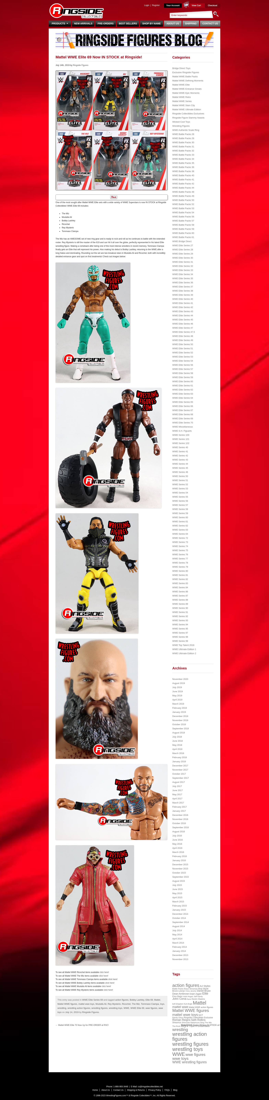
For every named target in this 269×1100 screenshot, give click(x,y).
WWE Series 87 (180, 595)
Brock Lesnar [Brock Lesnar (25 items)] (178, 991)
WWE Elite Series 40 (182, 299)
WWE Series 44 (180, 464)
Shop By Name (151, 23)
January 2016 (179, 860)
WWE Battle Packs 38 (183, 171)
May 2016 (177, 844)
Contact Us (210, 23)
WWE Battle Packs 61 (183, 237)
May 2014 (177, 934)
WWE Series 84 (180, 587)
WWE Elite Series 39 (182, 295)
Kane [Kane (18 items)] (189, 999)
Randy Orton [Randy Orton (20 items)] (177, 1018)
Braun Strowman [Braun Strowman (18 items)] (191, 989)
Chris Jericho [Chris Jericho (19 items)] (190, 991)
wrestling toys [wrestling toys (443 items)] (187, 1049)
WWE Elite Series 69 (92, 1000)
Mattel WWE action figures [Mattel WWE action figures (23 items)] (201, 1007)
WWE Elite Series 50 (182, 344)
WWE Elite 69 (137, 1008)
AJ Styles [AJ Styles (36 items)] (205, 986)
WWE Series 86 (180, 591)
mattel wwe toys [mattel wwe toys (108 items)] (185, 1015)
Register (156, 5)
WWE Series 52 (180, 484)
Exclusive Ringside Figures (185, 72)
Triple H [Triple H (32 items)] (193, 1026)
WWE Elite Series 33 (182, 270)
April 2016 (177, 848)
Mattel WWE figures (67, 1004)
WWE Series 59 (180, 513)
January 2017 (179, 811)
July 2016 (177, 835)
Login (146, 5)
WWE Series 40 (180, 447)
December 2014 (180, 914)
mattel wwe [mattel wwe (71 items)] (180, 1007)
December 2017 (180, 765)
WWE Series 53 (180, 488)
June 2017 (177, 790)
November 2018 (180, 720)
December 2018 (180, 716)
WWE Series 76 (180, 554)
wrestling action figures (79, 1008)
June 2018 (177, 741)
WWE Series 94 (180, 624)
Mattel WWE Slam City (183, 105)
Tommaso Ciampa (150, 1004)
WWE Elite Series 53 (182, 356)
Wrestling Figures (181, 126)
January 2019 (179, 712)
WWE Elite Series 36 (182, 282)
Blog (175, 1090)
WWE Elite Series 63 (182, 393)
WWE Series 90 (180, 608)
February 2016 (179, 856)
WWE (126, 1008)
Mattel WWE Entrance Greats (187, 89)
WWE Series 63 (180, 529)
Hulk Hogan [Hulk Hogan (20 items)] (188, 996)
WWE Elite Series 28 (182, 249)
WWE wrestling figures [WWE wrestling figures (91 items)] (189, 1062)
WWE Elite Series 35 (182, 278)
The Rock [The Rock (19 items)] (176, 1026)
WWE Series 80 (180, 571)
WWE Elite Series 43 (182, 311)
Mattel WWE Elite (181, 84)
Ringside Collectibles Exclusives (188, 113)
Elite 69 (149, 1000)
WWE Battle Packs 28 (183, 134)
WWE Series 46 (180, 472)
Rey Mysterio (114, 1004)
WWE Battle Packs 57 (183, 220)
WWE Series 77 (180, 558)
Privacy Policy (154, 1090)
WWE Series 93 (180, 620)
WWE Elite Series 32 (182, 266)
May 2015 (177, 893)
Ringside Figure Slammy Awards (188, 117)
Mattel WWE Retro (181, 97)
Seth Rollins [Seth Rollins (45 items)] (198, 1019)
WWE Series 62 (180, 525)
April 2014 (177, 938)
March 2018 (178, 753)
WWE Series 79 (180, 567)
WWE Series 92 (180, 616)
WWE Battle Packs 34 (183, 159)
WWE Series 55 (180, 496)
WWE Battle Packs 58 (183, 225)
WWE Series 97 (180, 632)
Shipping (191, 23)
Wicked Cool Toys (181, 122)
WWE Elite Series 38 (182, 290)
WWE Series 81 (180, 575)
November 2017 (180, 769)
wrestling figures (99, 1008)
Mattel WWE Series (182, 101)
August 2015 (178, 881)
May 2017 (177, 794)
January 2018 (179, 761)
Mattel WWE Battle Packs (185, 76)
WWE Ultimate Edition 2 (184, 653)
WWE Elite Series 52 (182, 352)
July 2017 (177, 786)
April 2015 (177, 897)
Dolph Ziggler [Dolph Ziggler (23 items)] (195, 994)
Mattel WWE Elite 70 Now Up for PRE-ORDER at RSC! (82, 1025)
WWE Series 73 (180, 542)
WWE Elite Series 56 (182, 365)
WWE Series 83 (180, 583)
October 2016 (179, 823)
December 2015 (180, 864)
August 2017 (178, 782)
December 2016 (180, 815)
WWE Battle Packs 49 (183, 196)
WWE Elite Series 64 (182, 398)
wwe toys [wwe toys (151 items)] (180, 1058)
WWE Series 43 (180, 459)
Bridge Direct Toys (181, 68)
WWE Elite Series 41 (182, 303)
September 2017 (180, 778)
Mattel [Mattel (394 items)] (199, 1003)
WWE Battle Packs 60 (183, 233)
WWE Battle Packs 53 (183, 208)
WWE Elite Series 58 (182, 373)
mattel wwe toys (86, 1004)
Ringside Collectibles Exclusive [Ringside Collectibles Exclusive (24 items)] (198, 1017)
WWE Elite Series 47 (182, 328)
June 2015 (177, 889)
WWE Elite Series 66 (182, 406)
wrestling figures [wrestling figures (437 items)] (190, 1044)
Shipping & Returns (136, 1090)
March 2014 (178, 943)
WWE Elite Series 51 (182, 348)
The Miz (136, 1004)
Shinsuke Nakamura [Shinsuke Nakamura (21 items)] (191, 1023)
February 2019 (179, 708)
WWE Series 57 (180, 505)
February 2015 (179, 905)
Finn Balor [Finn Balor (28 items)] (177, 996)
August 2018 (178, 732)
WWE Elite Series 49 (182, 340)
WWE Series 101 (180, 439)
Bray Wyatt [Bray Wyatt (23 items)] (203, 989)
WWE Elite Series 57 (182, 369)
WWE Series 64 (180, 534)
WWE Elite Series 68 (182, 414)
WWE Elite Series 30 (182, 258)
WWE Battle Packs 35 (183, 163)
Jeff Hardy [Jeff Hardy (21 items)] (198, 996)
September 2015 (180, 877)
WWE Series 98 (180, 637)
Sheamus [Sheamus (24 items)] (176, 1022)
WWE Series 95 (180, 628)
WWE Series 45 (180, 468)
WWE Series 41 (180, 451)
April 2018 (177, 749)
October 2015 (179, 872)
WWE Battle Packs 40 (183, 175)
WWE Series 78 (180, 562)
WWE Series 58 (180, 509)
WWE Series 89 (180, 604)
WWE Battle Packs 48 (183, 192)
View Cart (196, 5)
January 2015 (179, 910)
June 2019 (177, 691)
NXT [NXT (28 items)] (200, 1015)
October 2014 (179, 918)
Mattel (157, 1000)
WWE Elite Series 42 (182, 307)
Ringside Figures (80, 65)
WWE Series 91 (180, 612)
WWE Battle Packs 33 (183, 154)
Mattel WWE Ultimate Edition (186, 109)
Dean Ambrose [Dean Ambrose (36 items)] (180, 993)
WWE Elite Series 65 (182, 402)
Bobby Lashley (137, 1000)
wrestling (61, 1008)
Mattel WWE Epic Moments (185, 93)
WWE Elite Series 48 (182, 336)
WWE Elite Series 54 (182, 361)
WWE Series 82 (180, 579)
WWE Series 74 (180, 546)
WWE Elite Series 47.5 (183, 332)
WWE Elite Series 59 (182, 377)
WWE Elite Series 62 (182, 389)
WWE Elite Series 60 (182, 381)
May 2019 (177, 695)
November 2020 (180, 679)
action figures (121, 1000)
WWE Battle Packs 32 (183, 150)
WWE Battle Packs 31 (183, 146)
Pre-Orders (106, 23)
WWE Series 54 (180, 492)
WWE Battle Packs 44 (183, 187)
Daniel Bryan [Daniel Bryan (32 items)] (204, 990)
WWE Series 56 (180, 501)
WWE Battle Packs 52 (183, 204)
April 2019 (177, 699)
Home (95, 1090)
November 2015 (180, 868)
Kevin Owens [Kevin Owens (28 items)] (198, 999)
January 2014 (179, 951)
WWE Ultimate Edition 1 (184, 649)
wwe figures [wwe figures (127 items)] (195, 1054)
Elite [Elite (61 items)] (205, 993)
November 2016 (180, 819)
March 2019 (178, 704)
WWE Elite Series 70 (182, 422)
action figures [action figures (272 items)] (185, 985)
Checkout (212, 5)
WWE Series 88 (180, 600)
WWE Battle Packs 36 (183, 167)
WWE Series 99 (180, 641)
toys (162, 1004)
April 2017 (177, 798)
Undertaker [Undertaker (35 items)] (204, 1026)
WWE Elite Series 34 (182, 274)
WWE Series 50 (180, 476)
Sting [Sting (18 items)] (202, 1023)
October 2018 (179, 724)
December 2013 (180, 955)
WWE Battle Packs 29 (183, 138)
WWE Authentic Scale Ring (185, 130)
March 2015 (178, 901)
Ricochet (126, 1004)
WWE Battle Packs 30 (183, 142)
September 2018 (180, 728)
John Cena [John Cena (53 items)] (179, 998)
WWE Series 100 (180, 435)
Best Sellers (128, 23)
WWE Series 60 (180, 517)
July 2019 (177, 687)
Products (60, 23)
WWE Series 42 (180, 455)
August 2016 (178, 831)
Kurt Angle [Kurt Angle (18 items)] (188, 1004)
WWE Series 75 (180, 550)
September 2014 (180, 922)
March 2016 (178, 852)
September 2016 (180, 827)
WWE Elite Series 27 (182, 245)
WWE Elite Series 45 (182, 319)
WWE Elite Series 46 (182, 323)
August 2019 (178, 683)
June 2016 (177, 840)
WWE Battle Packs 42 (183, 183)
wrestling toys (115, 1008)
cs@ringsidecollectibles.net (150, 1086)
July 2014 (177, 930)
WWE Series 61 (180, 521)
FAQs (167, 1090)
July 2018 (177, 737)
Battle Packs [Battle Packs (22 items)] (177, 989)
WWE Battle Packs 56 (183, 216)
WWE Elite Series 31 (182, 262)
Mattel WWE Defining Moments (187, 80)
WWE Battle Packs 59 (183, 229)
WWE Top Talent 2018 (183, 645)
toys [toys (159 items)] (184, 1025)
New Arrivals (83, 23)
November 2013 (180, 959)
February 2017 (179, 807)
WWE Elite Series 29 (182, 253)
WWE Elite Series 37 (182, 286)
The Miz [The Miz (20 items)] (208, 1023)
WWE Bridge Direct (181, 241)
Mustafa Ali (101, 1004)
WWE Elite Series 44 (182, 315)
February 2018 (179, 757)
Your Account (172, 5)
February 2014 (179, 947)
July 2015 (177, 885)
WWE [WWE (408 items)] (178, 1054)
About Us (172, 23)
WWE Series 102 (180, 443)
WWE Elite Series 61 (182, 385)
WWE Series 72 (180, 538)
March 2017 (178, 802)
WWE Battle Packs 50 (183, 200)
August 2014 (178, 926)
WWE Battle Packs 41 (183, 179)
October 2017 (179, 774)
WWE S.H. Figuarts (182, 431)
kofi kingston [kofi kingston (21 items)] (177, 1004)
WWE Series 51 (180, 480)
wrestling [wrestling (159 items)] (180, 1029)
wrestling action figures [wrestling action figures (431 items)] (189, 1036)
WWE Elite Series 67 (182, 410)
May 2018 (177, 745)
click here (104, 972)
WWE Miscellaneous (182, 426)
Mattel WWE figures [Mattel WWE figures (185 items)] (190, 1010)
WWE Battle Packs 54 (183, 212)
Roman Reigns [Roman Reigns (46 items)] (181, 1019)
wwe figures (151, 1008)
